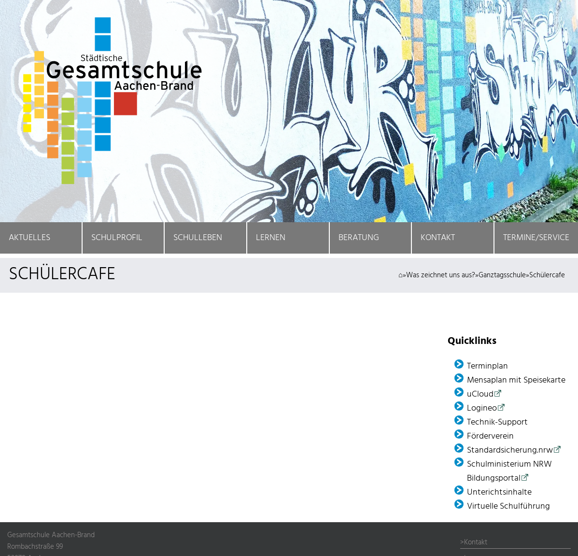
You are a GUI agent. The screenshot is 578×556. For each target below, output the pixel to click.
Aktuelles (29, 238)
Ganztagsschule (502, 275)
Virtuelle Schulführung (508, 506)
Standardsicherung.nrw (510, 450)
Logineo (482, 408)
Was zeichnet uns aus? (440, 275)
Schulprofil (116, 238)
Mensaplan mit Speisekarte (516, 380)
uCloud (480, 394)
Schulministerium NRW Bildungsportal (509, 471)
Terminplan (487, 366)
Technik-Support (497, 422)
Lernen (270, 238)
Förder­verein (490, 436)
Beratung (358, 238)
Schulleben (197, 238)
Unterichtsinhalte (499, 492)
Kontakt (438, 238)
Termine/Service (536, 238)
